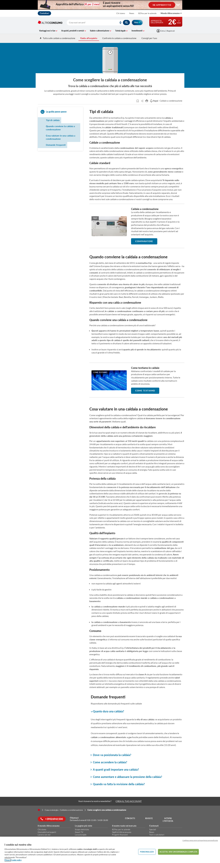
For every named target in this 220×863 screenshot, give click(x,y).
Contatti (130, 818)
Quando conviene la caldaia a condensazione (60, 128)
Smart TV (79, 832)
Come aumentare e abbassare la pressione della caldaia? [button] (126, 776)
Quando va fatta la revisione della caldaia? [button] (118, 784)
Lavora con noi (44, 835)
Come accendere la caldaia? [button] (109, 762)
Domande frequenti (56, 144)
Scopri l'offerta (168, 819)
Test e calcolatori (156, 835)
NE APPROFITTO (162, 4)
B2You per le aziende (147, 13)
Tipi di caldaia (52, 120)
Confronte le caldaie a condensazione (119, 38)
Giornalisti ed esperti (47, 832)
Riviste (149, 818)
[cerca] (89, 22)
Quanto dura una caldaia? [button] (107, 711)
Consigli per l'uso (149, 38)
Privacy (7, 860)
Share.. (142, 101)
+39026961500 (52, 819)
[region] (110, 850)
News (131, 13)
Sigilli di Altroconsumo (121, 832)
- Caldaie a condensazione (166, 100)
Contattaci (44, 13)
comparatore (144, 241)
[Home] (39, 810)
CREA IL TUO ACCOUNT (129, 801)
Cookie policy (16, 860)
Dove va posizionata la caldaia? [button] (111, 754)
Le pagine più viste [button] (83, 826)
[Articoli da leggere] (137, 101)
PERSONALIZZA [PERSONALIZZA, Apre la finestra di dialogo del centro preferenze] (147, 852)
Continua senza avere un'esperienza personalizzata (200, 840)
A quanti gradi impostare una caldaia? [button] (115, 769)
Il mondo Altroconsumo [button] (49, 826)
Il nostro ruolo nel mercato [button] (124, 826)
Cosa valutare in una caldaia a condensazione (60, 137)
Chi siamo (120, 13)
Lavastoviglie (81, 835)
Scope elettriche (82, 829)
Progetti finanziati (120, 835)
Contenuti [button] (154, 826)
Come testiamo (145, 390)
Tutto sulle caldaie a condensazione (57, 38)
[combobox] (98, 22)
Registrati (171, 31)
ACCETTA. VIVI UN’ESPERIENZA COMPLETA (178, 852)
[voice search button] (119, 22)
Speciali (152, 829)
